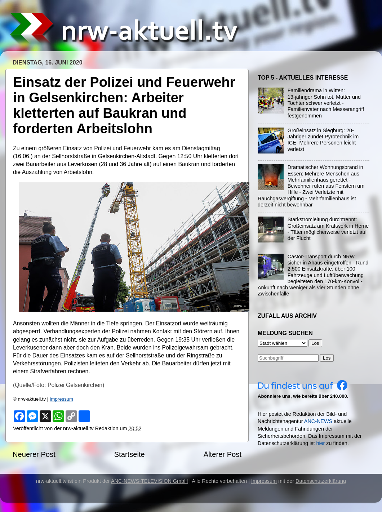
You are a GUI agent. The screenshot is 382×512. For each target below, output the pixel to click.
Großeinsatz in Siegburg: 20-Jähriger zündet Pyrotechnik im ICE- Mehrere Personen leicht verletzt (323, 140)
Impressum (61, 399)
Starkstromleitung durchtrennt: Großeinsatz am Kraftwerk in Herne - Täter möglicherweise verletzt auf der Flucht (328, 229)
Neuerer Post (34, 454)
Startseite (129, 454)
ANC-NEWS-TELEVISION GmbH (149, 481)
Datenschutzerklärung (321, 481)
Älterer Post (222, 454)
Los (327, 358)
